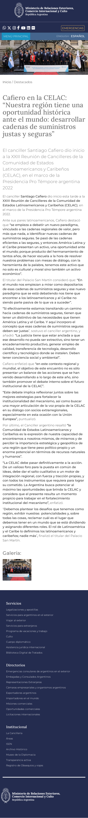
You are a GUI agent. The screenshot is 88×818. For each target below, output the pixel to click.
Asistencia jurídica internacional (25, 647)
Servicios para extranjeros (21, 625)
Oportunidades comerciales (23, 709)
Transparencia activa (18, 760)
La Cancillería (14, 733)
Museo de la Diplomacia (20, 754)
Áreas (9, 738)
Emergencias (72, 28)
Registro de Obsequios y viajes (24, 765)
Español (78, 36)
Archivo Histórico (16, 749)
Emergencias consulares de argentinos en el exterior (38, 671)
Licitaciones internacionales (23, 714)
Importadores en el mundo (22, 698)
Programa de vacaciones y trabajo (26, 631)
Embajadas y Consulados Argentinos (28, 676)
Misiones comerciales (19, 703)
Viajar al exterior (16, 620)
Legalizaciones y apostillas (22, 609)
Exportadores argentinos (21, 692)
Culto (9, 636)
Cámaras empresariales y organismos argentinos (36, 687)
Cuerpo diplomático (18, 641)
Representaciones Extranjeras (24, 682)
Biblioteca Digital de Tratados (24, 652)
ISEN (9, 743)
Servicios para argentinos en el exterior (29, 615)
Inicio (7, 82)
